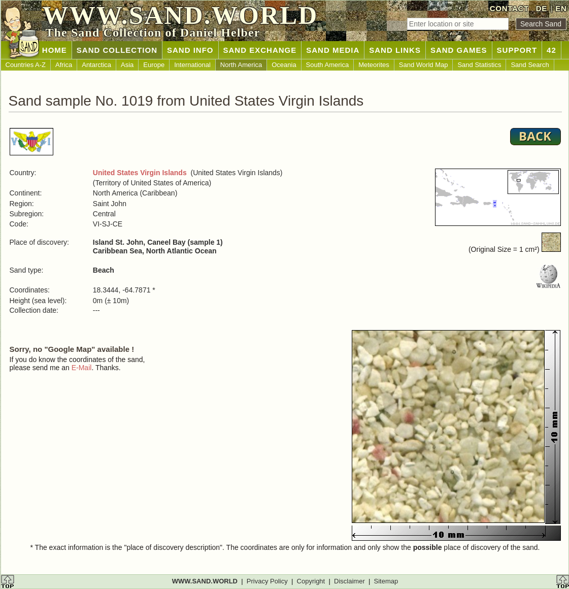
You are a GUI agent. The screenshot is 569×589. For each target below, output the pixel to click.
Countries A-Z (26, 65)
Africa (63, 65)
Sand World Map (423, 65)
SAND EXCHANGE (260, 50)
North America (241, 65)
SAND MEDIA (332, 50)
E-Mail (82, 368)
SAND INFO (190, 50)
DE (541, 8)
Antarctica (96, 65)
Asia (127, 65)
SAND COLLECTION (117, 50)
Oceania (284, 65)
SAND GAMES (458, 50)
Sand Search (530, 65)
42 (551, 50)
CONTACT (509, 8)
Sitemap (386, 581)
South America (327, 65)
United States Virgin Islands (140, 173)
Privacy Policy (267, 581)
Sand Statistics (479, 65)
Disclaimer (349, 581)
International (192, 65)
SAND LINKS (395, 50)
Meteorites (373, 65)
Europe (153, 65)
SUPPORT (517, 50)
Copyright (311, 581)
